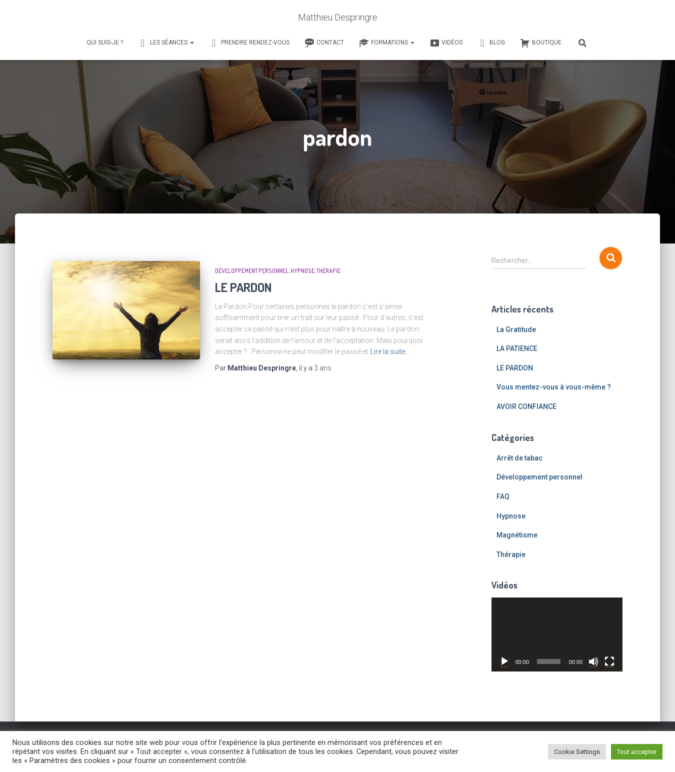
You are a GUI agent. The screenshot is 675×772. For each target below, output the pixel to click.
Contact (324, 43)
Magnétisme (517, 535)
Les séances (166, 43)
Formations (386, 43)
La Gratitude (516, 330)
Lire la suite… (390, 352)
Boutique (541, 43)
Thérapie (328, 270)
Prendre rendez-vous (249, 43)
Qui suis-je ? (104, 42)
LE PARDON (243, 287)
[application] (557, 635)
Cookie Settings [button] (577, 752)
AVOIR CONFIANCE (526, 406)
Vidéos (446, 43)
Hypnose (302, 270)
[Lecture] (505, 661)
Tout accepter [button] (636, 752)
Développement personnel (251, 270)
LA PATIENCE (517, 348)
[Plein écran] (609, 661)
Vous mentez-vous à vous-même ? (553, 387)
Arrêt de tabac (519, 458)
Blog (491, 43)
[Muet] (593, 661)
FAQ (503, 496)
